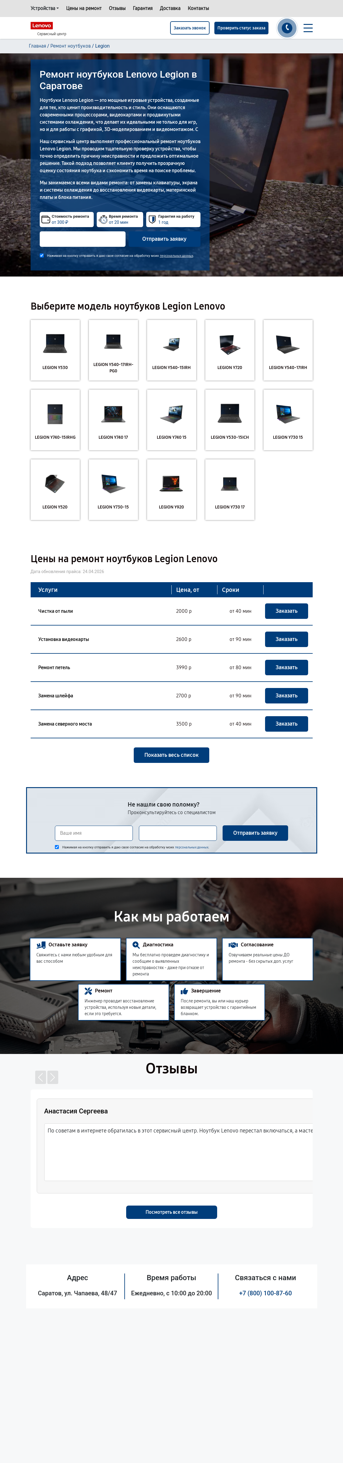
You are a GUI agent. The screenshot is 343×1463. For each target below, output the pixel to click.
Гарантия (143, 8)
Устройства (43, 8)
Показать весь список (171, 755)
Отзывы (117, 8)
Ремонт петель (54, 667)
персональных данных (176, 256)
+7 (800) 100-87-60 (265, 1293)
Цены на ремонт (84, 8)
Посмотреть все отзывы (172, 1212)
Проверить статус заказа (241, 28)
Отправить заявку (164, 239)
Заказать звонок (190, 28)
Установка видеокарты (63, 639)
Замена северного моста (65, 724)
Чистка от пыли (55, 611)
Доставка (170, 8)
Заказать (287, 611)
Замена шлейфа (55, 696)
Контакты (198, 8)
